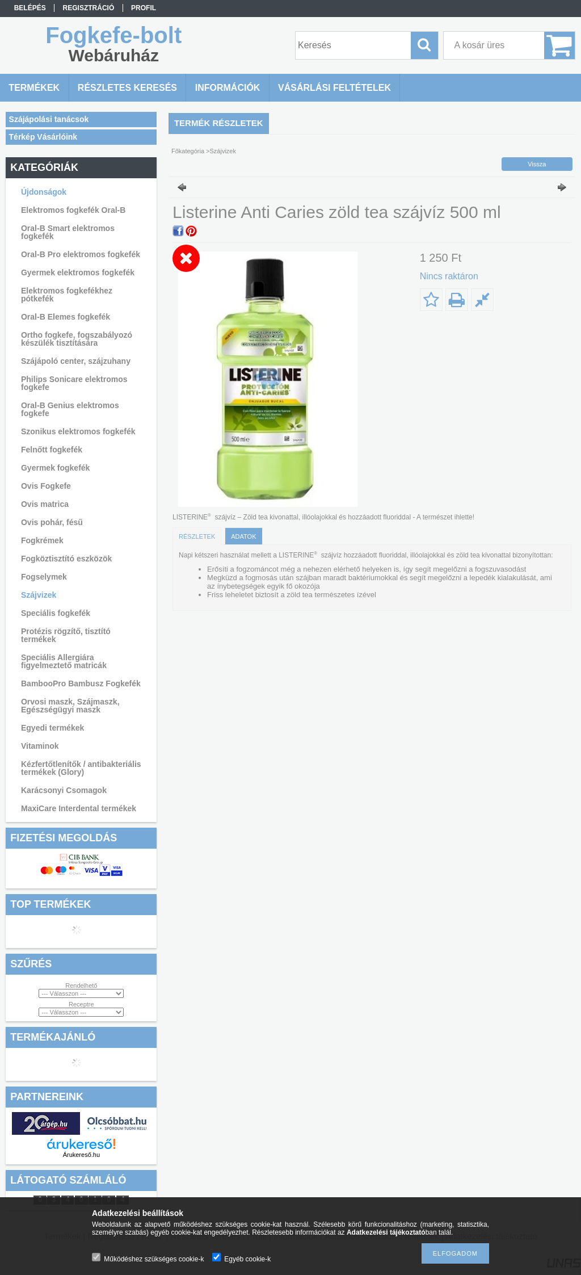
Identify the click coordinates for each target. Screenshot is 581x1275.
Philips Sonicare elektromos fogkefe (74, 383)
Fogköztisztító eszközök (66, 558)
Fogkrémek (42, 540)
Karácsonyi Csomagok (64, 790)
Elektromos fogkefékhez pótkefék (66, 294)
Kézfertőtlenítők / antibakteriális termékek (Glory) (81, 768)
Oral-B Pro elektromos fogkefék (80, 254)
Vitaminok (40, 745)
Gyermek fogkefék (55, 467)
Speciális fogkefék (55, 613)
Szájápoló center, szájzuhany (75, 361)
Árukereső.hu (81, 1154)
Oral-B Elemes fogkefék (65, 316)
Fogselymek (44, 576)
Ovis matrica (45, 504)
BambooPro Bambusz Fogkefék (81, 683)
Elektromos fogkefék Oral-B (73, 210)
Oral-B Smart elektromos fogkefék (68, 232)
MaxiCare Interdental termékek (78, 808)
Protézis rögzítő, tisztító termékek (66, 635)
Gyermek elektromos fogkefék (77, 272)
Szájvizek (38, 594)
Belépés (30, 8)
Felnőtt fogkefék (51, 449)
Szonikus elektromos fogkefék (78, 431)
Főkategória (187, 151)
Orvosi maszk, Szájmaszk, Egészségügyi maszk (70, 705)
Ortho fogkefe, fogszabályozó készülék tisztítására (76, 338)
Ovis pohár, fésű (52, 522)
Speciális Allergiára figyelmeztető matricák (64, 661)
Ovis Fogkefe (46, 485)
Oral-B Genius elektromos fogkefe (70, 409)
